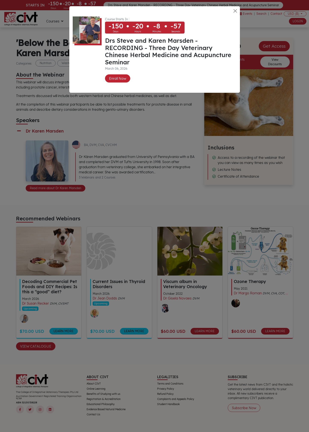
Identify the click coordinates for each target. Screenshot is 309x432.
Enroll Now (117, 78)
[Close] (235, 10)
